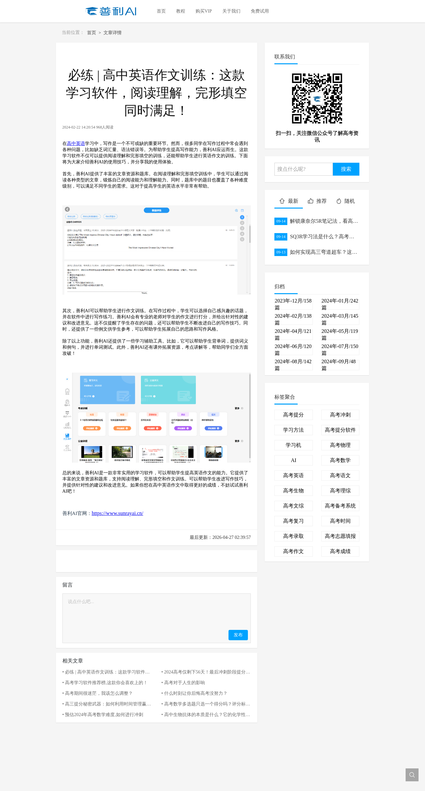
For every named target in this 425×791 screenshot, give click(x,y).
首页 (91, 32)
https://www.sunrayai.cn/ (117, 513)
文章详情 (112, 32)
